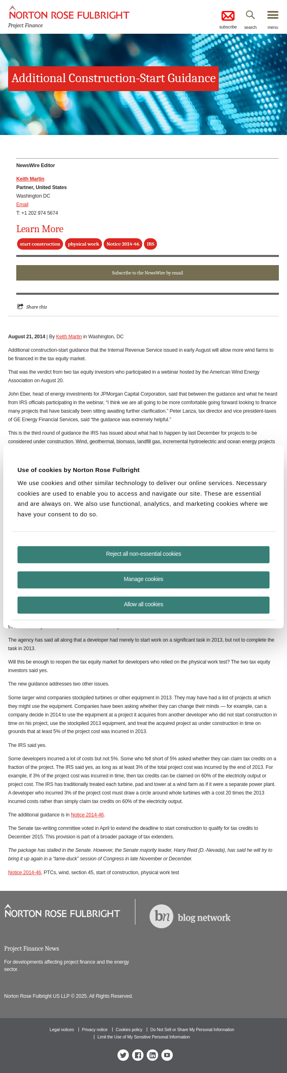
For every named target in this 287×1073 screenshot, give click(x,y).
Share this (36, 307)
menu (272, 27)
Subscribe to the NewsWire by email (147, 273)
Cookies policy (129, 1029)
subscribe (228, 19)
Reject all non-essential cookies (143, 554)
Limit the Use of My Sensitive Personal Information (144, 1036)
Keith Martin (69, 337)
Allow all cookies (143, 604)
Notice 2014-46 (123, 244)
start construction (40, 244)
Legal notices (62, 1029)
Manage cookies (143, 579)
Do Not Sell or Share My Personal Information (192, 1029)
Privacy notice (95, 1029)
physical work (83, 244)
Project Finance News (31, 948)
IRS (150, 244)
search (250, 27)
